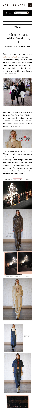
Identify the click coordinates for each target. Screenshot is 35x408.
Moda (28, 46)
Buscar (28, 13)
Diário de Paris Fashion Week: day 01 (17, 38)
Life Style (22, 46)
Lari (17, 46)
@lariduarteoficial (10, 57)
